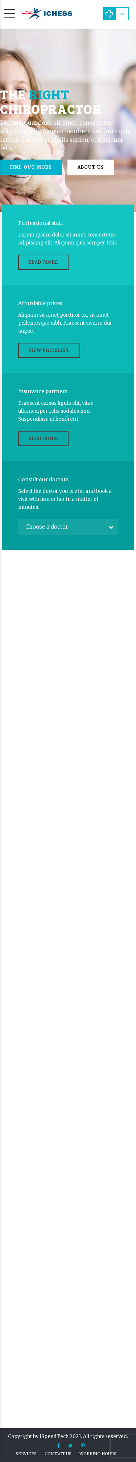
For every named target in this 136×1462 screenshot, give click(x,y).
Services (26, 1453)
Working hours (97, 1453)
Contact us (58, 1453)
